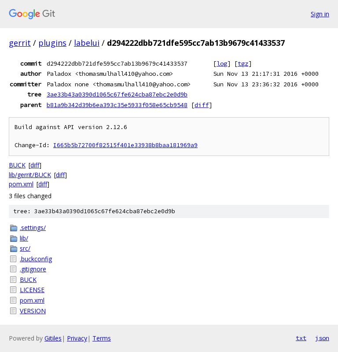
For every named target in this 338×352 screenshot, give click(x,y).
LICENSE (32, 289)
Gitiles (53, 338)
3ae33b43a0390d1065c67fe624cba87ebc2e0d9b (117, 94)
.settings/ (33, 227)
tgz (243, 63)
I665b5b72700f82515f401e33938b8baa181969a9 (125, 145)
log (222, 63)
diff (202, 105)
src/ (25, 248)
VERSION (33, 311)
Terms (101, 338)
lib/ (24, 238)
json (322, 338)
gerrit (20, 42)
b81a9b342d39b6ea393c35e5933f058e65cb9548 (117, 105)
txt (301, 338)
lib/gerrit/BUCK (30, 174)
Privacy (77, 338)
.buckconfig (36, 259)
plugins (52, 42)
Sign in (320, 14)
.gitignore (33, 269)
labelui (86, 42)
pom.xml (21, 184)
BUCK (17, 165)
